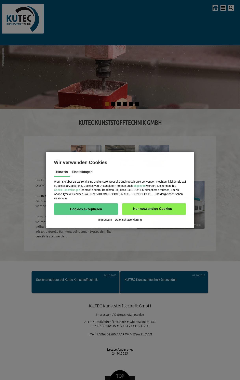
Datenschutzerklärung (128, 219)
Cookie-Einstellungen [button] (67, 189)
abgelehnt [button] (139, 185)
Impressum (105, 219)
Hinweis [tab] (62, 172)
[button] (86, 209)
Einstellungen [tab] (82, 172)
